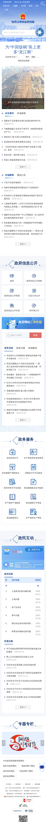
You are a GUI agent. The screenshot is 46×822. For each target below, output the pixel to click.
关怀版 (23, 6)
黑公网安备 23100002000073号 (14, 796)
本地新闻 (21, 113)
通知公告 (21, 175)
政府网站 (30, 322)
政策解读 (32, 348)
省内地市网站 (9, 771)
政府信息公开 (23, 265)
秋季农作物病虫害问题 (21, 631)
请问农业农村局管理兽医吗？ (23, 623)
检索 (35, 335)
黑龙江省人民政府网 (22, 2)
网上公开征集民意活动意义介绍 (19, 657)
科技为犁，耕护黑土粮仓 (15, 155)
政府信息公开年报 (12, 311)
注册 (6, 10)
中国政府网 (7, 2)
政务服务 (23, 441)
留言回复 (8, 574)
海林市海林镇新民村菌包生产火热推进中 (21, 188)
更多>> (23, 167)
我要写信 (34, 549)
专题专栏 (23, 725)
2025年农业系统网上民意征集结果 (21, 665)
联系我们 (18, 784)
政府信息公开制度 (12, 296)
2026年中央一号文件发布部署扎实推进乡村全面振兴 (12, 57)
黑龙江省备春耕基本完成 (15, 160)
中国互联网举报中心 (34, 796)
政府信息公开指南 (34, 281)
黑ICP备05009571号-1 (30, 793)
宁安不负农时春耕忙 (13, 183)
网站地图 (37, 784)
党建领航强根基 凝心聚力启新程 (20, 391)
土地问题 (15, 599)
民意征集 (8, 641)
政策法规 (20, 348)
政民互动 (23, 540)
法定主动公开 (34, 296)
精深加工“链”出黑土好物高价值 (17, 137)
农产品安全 (16, 607)
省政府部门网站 (28, 766)
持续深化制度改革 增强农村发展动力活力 (25, 61)
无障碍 (15, 6)
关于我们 (8, 784)
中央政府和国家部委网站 (13, 761)
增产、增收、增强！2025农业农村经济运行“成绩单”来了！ (33, 57)
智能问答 (6, 6)
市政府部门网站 (26, 771)
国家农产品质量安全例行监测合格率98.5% (22, 121)
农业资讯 (9, 113)
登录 (37, 6)
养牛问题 (15, 615)
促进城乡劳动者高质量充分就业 (18, 142)
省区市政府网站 (10, 766)
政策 (12, 281)
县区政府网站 (9, 776)
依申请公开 (34, 311)
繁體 (30, 6)
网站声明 (27, 784)
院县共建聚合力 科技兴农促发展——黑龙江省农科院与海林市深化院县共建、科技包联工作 (24, 367)
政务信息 (8, 348)
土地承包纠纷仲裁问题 (21, 591)
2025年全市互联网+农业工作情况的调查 (23, 697)
